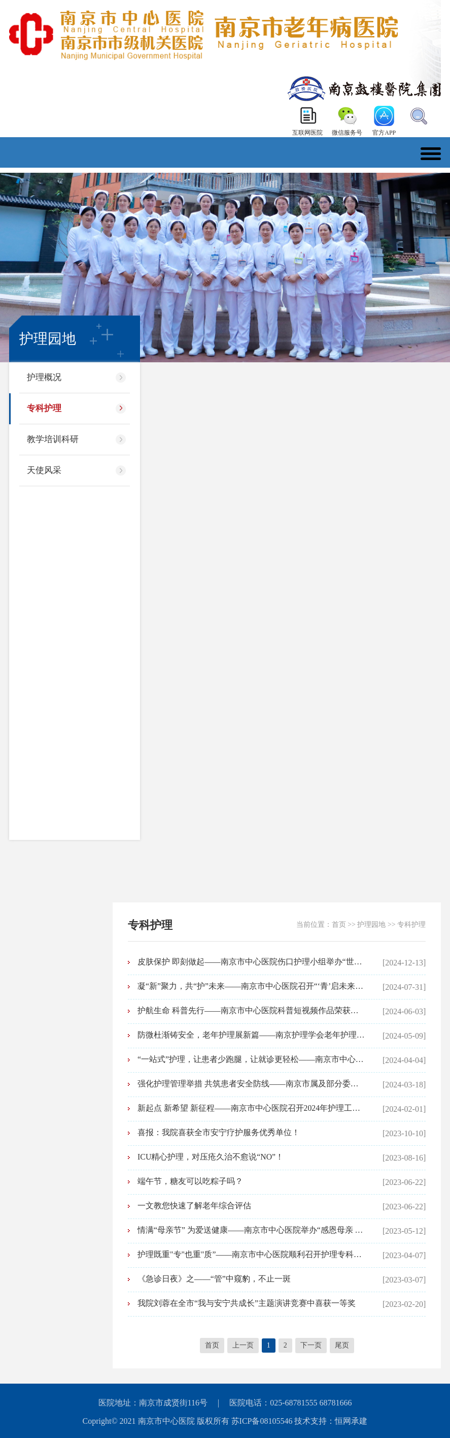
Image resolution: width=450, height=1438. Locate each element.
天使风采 (44, 470)
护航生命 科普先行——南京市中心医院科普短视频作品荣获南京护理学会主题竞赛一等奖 (251, 1010)
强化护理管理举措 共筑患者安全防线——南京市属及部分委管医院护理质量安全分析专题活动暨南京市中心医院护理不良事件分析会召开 (251, 1083)
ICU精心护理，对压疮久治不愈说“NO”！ (210, 1156)
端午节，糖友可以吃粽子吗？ (190, 1181)
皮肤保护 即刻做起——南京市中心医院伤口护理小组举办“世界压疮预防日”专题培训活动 (251, 961)
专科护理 (44, 408)
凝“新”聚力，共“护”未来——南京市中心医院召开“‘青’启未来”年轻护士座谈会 (251, 986)
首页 (339, 924)
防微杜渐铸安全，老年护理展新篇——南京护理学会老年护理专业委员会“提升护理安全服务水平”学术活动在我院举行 (251, 1034)
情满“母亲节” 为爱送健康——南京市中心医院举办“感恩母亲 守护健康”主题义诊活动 (251, 1230)
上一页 (243, 1345)
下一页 (311, 1345)
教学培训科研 (53, 439)
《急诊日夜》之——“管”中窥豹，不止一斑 (214, 1278)
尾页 (342, 1345)
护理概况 (44, 377)
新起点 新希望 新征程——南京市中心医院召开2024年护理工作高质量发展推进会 (251, 1108)
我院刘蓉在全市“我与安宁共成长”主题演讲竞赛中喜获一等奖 (246, 1303)
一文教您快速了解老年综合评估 (194, 1205)
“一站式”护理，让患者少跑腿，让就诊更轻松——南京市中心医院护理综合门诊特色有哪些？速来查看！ (251, 1059)
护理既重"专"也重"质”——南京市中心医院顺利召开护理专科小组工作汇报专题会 (251, 1254)
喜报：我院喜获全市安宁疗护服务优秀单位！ (218, 1132)
